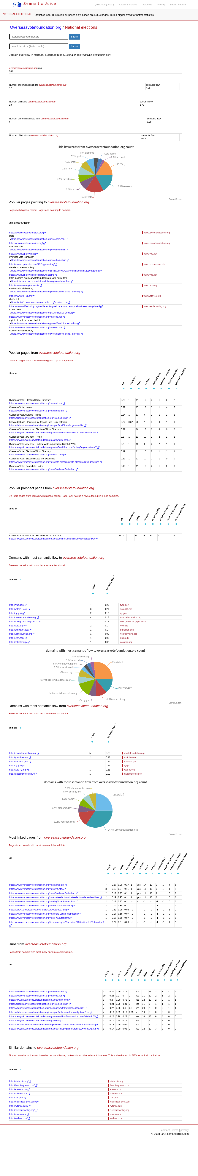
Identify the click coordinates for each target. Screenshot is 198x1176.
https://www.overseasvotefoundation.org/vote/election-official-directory (47, 291)
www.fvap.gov (150, 253)
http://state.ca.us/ (19, 1114)
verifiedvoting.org (128, 634)
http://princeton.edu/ (20, 629)
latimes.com (116, 1093)
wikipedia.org (116, 1081)
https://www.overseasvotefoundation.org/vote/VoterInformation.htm (45, 323)
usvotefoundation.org (130, 617)
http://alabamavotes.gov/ (23, 774)
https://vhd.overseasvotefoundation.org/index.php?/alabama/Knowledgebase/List (50, 1012)
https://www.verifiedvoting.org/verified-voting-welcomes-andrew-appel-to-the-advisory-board (56, 306)
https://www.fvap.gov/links (23, 253)
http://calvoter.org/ (19, 642)
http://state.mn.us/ (19, 1089)
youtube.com (130, 757)
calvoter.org (126, 642)
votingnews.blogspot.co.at (133, 621)
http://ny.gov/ (17, 613)
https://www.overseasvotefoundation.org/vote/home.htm (40, 249)
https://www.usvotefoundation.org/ (27, 232)
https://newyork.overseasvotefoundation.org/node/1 (36, 1020)
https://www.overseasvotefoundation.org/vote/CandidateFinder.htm (43, 469)
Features (147, 4)
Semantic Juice (34, 3)
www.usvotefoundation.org (157, 232)
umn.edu (124, 638)
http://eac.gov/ (17, 1097)
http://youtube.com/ (20, 757)
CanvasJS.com (175, 199)
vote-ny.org (129, 769)
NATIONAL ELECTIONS (17, 14)
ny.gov (123, 613)
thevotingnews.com (119, 1085)
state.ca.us (115, 1114)
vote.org (124, 625)
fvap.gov (124, 605)
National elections (81, 27)
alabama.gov (130, 761)
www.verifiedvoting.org (155, 306)
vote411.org (126, 609)
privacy (184, 1130)
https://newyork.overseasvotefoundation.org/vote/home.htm (40, 440)
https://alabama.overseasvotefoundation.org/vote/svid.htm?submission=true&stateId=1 (53, 1024)
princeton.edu (127, 629)
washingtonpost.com (120, 1101)
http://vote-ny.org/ (19, 769)
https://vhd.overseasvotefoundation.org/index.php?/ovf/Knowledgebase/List (47, 425)
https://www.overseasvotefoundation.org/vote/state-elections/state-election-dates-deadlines (55, 462)
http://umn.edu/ (18, 638)
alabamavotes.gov (133, 774)
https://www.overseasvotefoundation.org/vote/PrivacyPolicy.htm (42, 905)
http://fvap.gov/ (18, 605)
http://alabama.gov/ (20, 761)
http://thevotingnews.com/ (23, 1085)
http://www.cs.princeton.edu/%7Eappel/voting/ (33, 264)
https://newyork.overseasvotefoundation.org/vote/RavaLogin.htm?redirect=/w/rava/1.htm (54, 1028)
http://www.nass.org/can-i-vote (25, 285)
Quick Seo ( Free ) (104, 4)
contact (165, 1130)
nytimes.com (116, 1106)
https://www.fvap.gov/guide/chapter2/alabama (33, 275)
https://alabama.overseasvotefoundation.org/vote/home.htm (42, 281)
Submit (74, 36)
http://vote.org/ (17, 625)
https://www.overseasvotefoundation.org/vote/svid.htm (39, 239)
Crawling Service (128, 4)
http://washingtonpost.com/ (24, 1101)
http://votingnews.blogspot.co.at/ (26, 621)
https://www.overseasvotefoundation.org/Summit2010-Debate (43, 312)
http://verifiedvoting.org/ (22, 634)
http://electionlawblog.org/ (23, 1110)
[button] (124, 389)
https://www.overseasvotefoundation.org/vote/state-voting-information (45, 914)
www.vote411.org (152, 296)
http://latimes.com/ (19, 1093)
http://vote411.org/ (19, 609)
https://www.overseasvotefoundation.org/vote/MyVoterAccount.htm (43, 901)
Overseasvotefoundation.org (35, 27)
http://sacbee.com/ (19, 1118)
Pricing (161, 4)
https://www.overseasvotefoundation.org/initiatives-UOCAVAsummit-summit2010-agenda (56, 270)
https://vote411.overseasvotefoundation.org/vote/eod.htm (40, 302)
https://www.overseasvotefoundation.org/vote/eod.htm (37, 317)
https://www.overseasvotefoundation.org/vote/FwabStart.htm (40, 918)
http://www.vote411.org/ (22, 296)
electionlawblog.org (119, 1110)
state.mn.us (115, 1089)
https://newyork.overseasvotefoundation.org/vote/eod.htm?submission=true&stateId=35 (54, 432)
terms (175, 1130)
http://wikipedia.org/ (20, 1081)
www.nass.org (151, 285)
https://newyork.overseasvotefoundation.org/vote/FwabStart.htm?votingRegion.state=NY (54, 447)
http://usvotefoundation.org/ (24, 617)
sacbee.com (116, 1118)
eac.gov (114, 1097)
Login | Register (178, 4)
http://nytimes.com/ (20, 1106)
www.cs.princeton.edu (154, 264)
